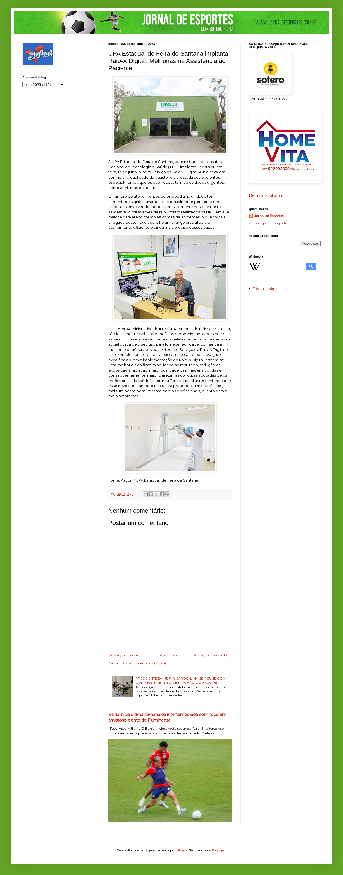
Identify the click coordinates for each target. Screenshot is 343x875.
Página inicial (171, 655)
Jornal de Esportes (268, 216)
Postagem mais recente (129, 655)
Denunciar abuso (265, 195)
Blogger (218, 850)
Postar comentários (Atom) (144, 663)
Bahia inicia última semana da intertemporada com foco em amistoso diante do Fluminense (167, 717)
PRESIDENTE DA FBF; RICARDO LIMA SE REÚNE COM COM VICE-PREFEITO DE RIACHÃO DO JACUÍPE (180, 680)
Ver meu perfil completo (268, 223)
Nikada (182, 850)
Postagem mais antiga (212, 655)
